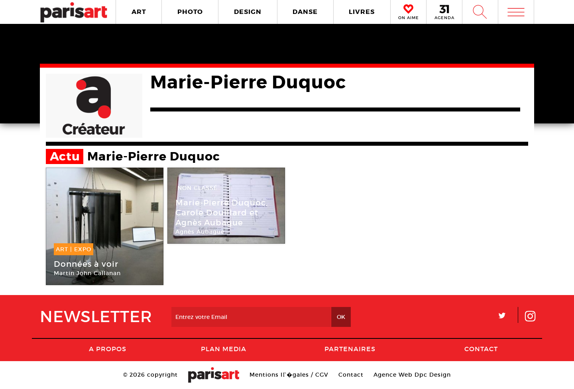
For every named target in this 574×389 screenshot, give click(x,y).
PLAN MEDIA (223, 349)
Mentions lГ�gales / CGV (289, 374)
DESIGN (247, 12)
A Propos (107, 349)
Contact (481, 349)
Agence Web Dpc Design (412, 374)
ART (139, 12)
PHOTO (190, 12)
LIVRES (362, 12)
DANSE (305, 12)
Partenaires (349, 349)
